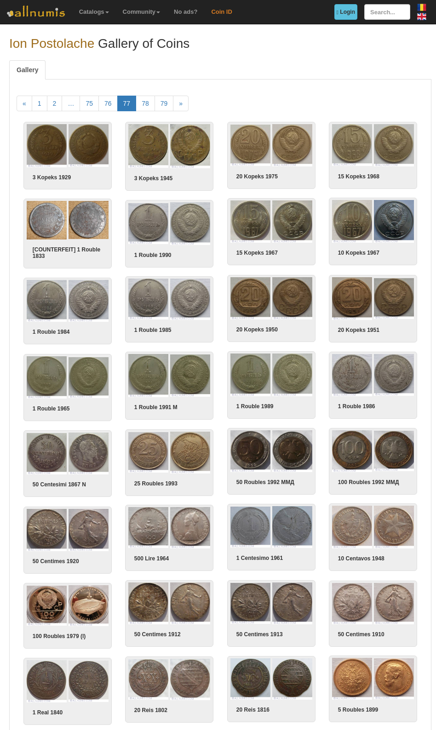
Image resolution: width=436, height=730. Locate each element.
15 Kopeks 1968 (358, 176)
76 (108, 103)
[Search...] (387, 12)
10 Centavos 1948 (301, 546)
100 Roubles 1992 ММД (308, 472)
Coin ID (221, 11)
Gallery (27, 70)
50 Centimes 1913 (301, 609)
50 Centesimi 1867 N (99, 476)
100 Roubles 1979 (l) (99, 612)
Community (142, 11)
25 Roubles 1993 (196, 473)
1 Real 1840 (88, 677)
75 (89, 103)
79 (164, 103)
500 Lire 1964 (192, 546)
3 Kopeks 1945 (153, 178)
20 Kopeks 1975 (257, 176)
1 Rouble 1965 (91, 402)
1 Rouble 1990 (193, 252)
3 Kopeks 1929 (52, 177)
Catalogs (94, 11)
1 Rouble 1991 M (196, 400)
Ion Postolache (51, 43)
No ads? (185, 11)
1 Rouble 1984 (91, 328)
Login (346, 12)
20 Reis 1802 (191, 674)
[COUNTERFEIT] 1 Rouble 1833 (106, 250)
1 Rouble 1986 (316, 399)
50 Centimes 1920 (96, 550)
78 (145, 103)
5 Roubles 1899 (298, 674)
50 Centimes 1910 (198, 610)
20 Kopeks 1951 (298, 325)
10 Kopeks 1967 (298, 251)
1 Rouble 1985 (193, 325)
